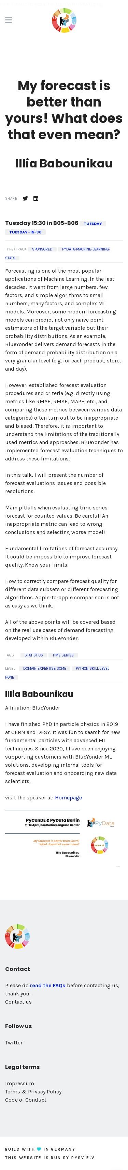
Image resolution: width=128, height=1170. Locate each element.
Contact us (18, 1001)
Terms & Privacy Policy (33, 1091)
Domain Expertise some (44, 668)
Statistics (34, 655)
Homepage (68, 797)
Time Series (63, 655)
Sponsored (42, 249)
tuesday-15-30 (25, 232)
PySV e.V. (84, 1157)
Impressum (19, 1083)
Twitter (14, 1042)
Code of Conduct (25, 1099)
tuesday (93, 223)
